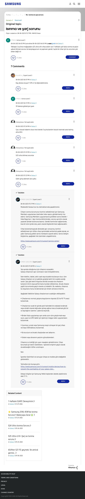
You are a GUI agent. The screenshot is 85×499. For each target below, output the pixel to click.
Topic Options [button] (75, 20)
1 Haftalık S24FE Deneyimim (20, 401)
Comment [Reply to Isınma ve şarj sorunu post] (72, 57)
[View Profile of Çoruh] (53, 43)
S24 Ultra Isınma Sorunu (19, 425)
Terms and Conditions (9, 478)
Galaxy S (60, 43)
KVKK (3, 489)
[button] (75, 39)
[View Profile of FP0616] (13, 40)
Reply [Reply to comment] (68, 88)
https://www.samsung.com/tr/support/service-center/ (40, 241)
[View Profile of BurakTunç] (19, 75)
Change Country (7, 492)
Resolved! (18, 20)
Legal (3, 485)
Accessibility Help (8, 474)
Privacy (4, 481)
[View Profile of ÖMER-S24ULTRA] (26, 199)
